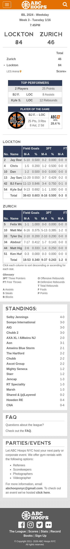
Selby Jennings (17, 317)
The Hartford (15, 353)
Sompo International (20, 322)
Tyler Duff (17, 236)
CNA (9, 405)
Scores (33, 531)
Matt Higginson (21, 248)
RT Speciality (15, 384)
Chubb (11, 358)
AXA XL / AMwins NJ (20, 337)
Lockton (12, 65)
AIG (9, 327)
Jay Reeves (18, 160)
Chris (14, 166)
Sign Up (40, 535)
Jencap (11, 379)
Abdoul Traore (20, 242)
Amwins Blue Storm (20, 348)
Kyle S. (16, 100)
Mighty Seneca (16, 369)
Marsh (10, 389)
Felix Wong (18, 224)
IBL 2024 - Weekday (35, 14)
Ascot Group (15, 363)
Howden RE (14, 400)
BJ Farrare (17, 183)
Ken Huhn (17, 253)
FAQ (28, 430)
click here (43, 492)
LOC (29, 94)
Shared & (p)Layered (20, 394)
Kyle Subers (18, 189)
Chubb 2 (12, 332)
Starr (9, 374)
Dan (13, 171)
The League (17, 531)
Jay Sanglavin (20, 177)
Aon (9, 342)
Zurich (11, 59)
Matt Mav (16, 230)
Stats (44, 531)
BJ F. (16, 94)
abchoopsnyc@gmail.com (24, 488)
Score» (61, 71)
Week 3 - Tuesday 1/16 (35, 20)
